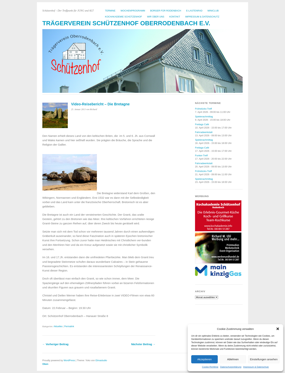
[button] (278, 329)
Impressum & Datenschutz (256, 367)
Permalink (69, 326)
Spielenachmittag (204, 116)
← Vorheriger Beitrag (55, 344)
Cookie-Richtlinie (210, 367)
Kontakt (174, 16)
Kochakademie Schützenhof (123, 16)
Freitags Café (202, 124)
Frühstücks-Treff (203, 108)
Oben (45, 364)
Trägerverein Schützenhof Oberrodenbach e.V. (126, 23)
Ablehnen (232, 359)
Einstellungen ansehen (264, 359)
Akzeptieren (204, 359)
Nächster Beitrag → (143, 344)
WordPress (69, 360)
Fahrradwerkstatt (203, 132)
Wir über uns (155, 16)
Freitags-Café (202, 147)
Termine (110, 10)
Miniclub (213, 10)
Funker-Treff (201, 155)
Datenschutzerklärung (230, 367)
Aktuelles (58, 326)
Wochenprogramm (133, 10)
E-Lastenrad (194, 10)
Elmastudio (101, 360)
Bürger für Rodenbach (165, 10)
